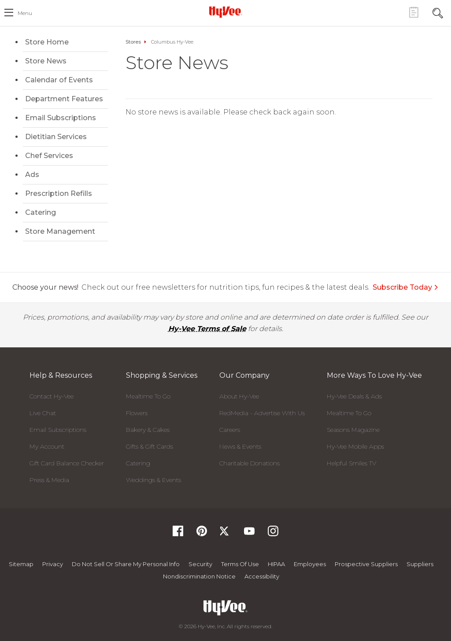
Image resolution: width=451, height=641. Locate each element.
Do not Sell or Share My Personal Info (126, 563)
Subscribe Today (406, 287)
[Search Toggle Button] (438, 12)
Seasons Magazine (353, 430)
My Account (47, 446)
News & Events (240, 446)
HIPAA (276, 563)
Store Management (60, 231)
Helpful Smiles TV (351, 463)
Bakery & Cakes (148, 430)
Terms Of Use (240, 563)
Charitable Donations (249, 463)
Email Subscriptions (60, 118)
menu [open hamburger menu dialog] (25, 13)
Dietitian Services (56, 137)
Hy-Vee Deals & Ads (354, 396)
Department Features (64, 99)
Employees (310, 563)
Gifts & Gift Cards (149, 446)
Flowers (137, 413)
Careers (229, 430)
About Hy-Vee (239, 396)
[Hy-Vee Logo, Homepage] (225, 12)
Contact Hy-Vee (52, 396)
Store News (46, 61)
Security (200, 563)
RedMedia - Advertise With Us (262, 413)
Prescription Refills (58, 193)
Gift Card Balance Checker (67, 463)
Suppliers (420, 563)
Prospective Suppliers (366, 563)
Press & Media (49, 480)
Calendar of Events (59, 80)
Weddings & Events (153, 480)
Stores (133, 42)
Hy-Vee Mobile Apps (355, 446)
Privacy (52, 563)
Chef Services (49, 155)
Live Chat (43, 413)
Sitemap (21, 563)
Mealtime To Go (148, 396)
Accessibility (261, 576)
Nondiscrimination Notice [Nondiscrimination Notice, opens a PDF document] (199, 576)
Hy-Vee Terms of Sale (207, 328)
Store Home (47, 42)
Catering (40, 212)
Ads (32, 174)
